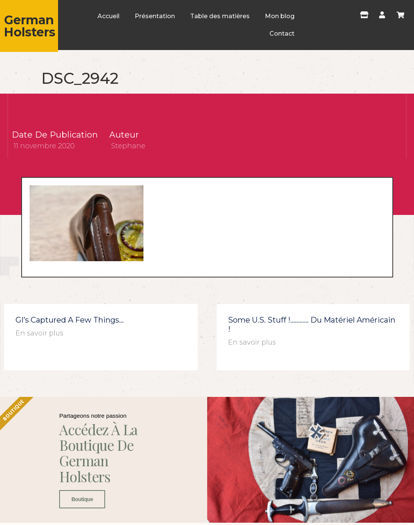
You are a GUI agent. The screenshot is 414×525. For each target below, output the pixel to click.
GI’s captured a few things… (70, 319)
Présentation (155, 16)
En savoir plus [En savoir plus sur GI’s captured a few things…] (39, 333)
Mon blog (279, 16)
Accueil (109, 16)
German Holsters (29, 26)
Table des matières (220, 16)
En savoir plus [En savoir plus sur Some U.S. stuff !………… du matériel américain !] (252, 342)
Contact (281, 33)
